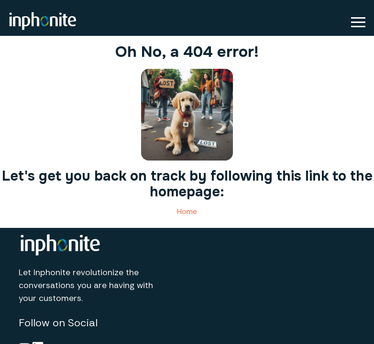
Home (187, 211)
